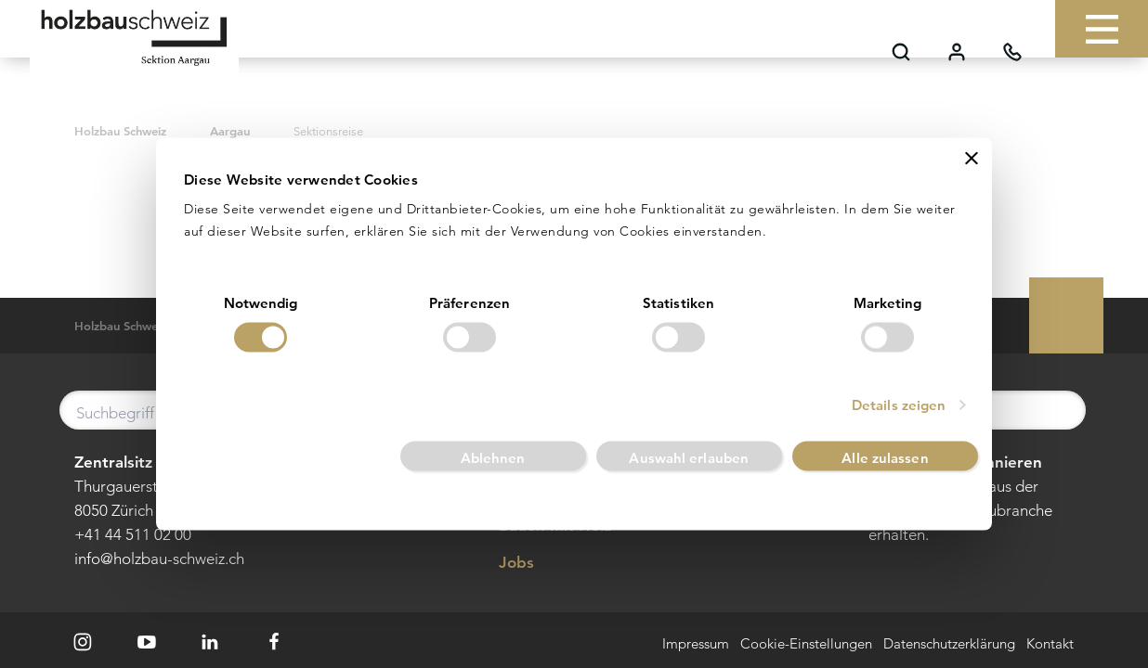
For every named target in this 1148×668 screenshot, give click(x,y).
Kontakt (1050, 644)
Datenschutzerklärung (949, 644)
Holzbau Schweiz (120, 131)
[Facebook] (274, 642)
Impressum (695, 644)
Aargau (230, 131)
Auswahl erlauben (689, 458)
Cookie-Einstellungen (806, 644)
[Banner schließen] (971, 157)
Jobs (503, 563)
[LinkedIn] (211, 642)
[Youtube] (146, 642)
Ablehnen (493, 458)
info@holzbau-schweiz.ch (159, 558)
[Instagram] (82, 642)
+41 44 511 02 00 (132, 534)
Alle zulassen (884, 458)
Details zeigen (899, 405)
